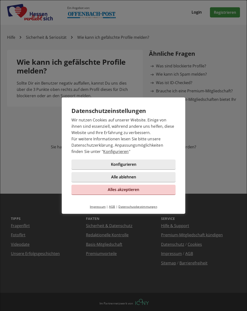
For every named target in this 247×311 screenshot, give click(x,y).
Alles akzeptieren (123, 189)
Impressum (98, 207)
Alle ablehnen (123, 177)
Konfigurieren (116, 151)
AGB (112, 207)
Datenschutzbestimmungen (137, 207)
